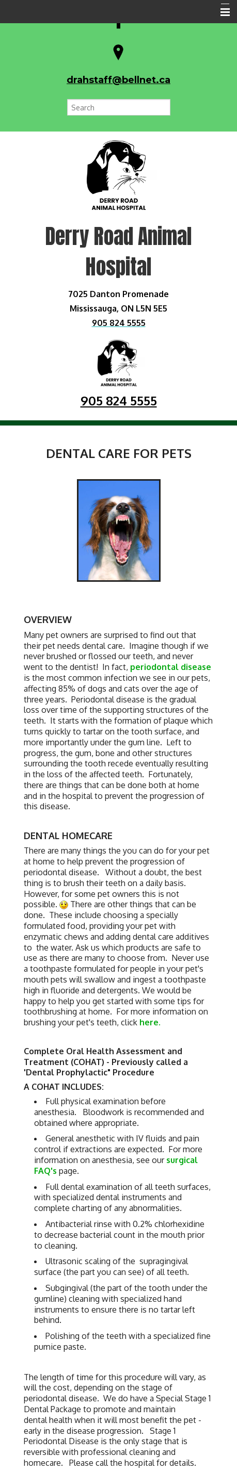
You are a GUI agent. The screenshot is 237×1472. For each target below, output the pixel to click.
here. (150, 1022)
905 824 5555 (119, 400)
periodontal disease (170, 667)
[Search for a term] (118, 107)
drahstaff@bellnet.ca (118, 80)
